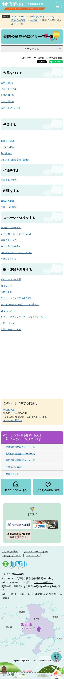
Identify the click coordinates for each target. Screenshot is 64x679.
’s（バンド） (10, 310)
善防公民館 (9, 409)
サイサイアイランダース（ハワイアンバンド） (24, 317)
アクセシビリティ (11, 555)
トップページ (18, 16)
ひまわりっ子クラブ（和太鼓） (16, 298)
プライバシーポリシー (36, 551)
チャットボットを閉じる (60, 652)
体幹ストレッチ (8, 240)
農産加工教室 (7, 200)
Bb (2, 310)
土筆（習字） (7, 82)
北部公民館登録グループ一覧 (20, 453)
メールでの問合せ (12, 420)
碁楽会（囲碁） (8, 140)
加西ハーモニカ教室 (11, 329)
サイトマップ (33, 555)
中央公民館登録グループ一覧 (20, 447)
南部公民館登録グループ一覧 (20, 460)
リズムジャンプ (8, 259)
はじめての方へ (10, 551)
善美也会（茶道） (10, 180)
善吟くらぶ (6, 285)
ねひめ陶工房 (7, 95)
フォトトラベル (8, 89)
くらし (53, 16)
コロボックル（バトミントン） (16, 252)
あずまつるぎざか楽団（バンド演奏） (20, 304)
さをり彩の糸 (7, 101)
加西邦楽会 (6, 292)
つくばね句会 (7, 147)
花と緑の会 (6, 153)
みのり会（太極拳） (11, 246)
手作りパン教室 (8, 207)
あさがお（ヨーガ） (11, 227)
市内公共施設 (18, 20)
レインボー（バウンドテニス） (16, 233)
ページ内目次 (32, 48)
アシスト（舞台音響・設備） (15, 159)
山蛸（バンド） (8, 323)
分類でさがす (37, 16)
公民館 (34, 20)
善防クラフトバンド (11, 107)
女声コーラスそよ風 (11, 279)
